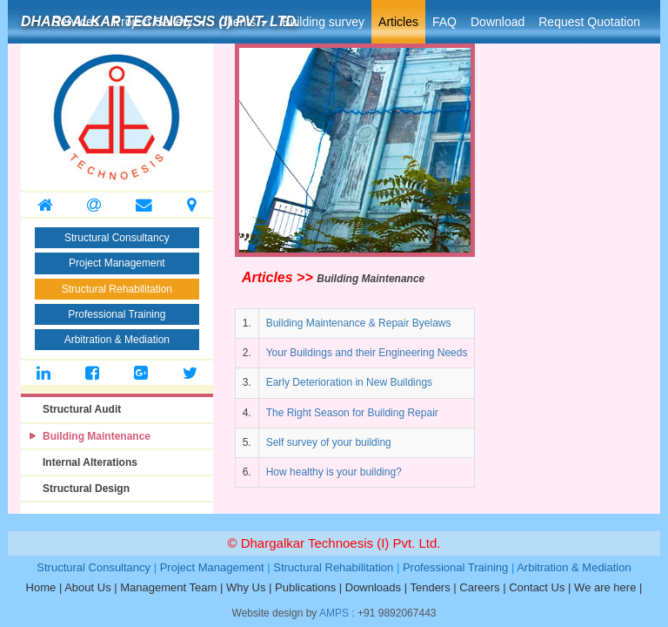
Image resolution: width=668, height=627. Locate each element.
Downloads (373, 587)
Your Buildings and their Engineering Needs (367, 353)
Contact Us (536, 587)
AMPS (334, 613)
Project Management (117, 263)
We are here (605, 587)
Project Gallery (159, 22)
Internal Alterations (90, 462)
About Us (87, 587)
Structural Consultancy (117, 238)
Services (75, 22)
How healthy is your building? (334, 472)
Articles (398, 22)
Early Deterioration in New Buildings (349, 382)
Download (497, 22)
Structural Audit (82, 409)
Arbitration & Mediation (117, 340)
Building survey (323, 22)
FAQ (444, 22)
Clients (243, 22)
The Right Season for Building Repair (352, 413)
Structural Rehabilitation (117, 289)
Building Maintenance (96, 436)
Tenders (430, 587)
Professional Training (116, 314)
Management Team (168, 587)
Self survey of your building (328, 442)
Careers (479, 587)
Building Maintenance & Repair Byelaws (358, 323)
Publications (305, 587)
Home (41, 587)
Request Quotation (589, 22)
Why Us (246, 587)
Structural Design (86, 488)
